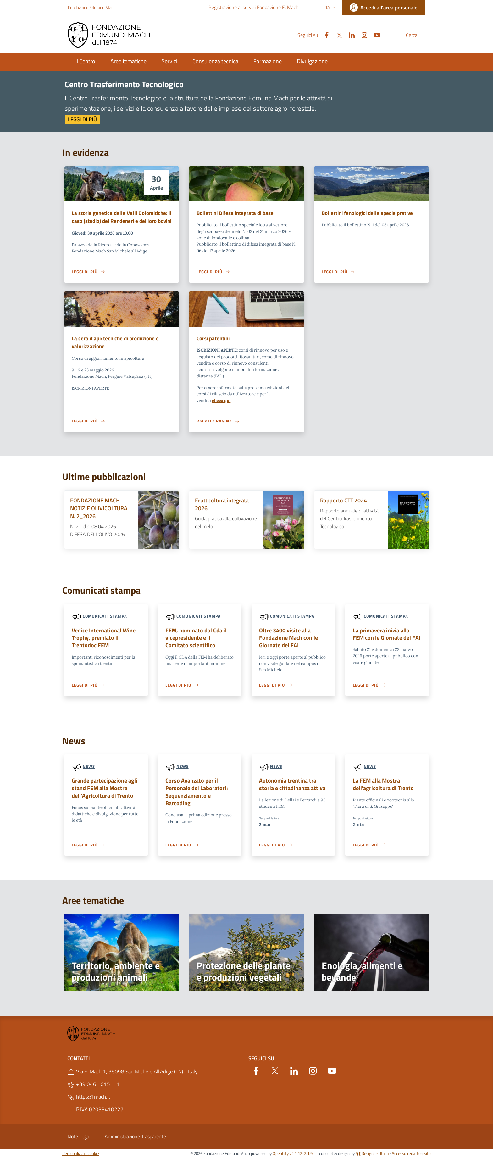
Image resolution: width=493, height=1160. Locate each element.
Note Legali (79, 1138)
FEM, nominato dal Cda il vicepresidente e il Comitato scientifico (197, 639)
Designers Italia (372, 1155)
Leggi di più (82, 119)
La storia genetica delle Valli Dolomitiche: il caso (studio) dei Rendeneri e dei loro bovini (121, 217)
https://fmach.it (88, 1099)
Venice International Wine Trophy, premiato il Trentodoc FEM (105, 639)
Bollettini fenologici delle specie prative (367, 213)
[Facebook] (311, 34)
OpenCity (281, 1155)
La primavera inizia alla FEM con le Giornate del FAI (385, 635)
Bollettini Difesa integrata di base (235, 213)
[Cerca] (417, 34)
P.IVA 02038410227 (95, 1111)
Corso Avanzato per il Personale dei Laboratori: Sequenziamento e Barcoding (198, 790)
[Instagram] (349, 34)
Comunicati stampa (105, 617)
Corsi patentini (213, 339)
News (89, 768)
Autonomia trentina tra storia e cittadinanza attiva (292, 786)
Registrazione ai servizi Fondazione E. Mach (253, 7)
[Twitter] (324, 34)
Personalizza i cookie (80, 1155)
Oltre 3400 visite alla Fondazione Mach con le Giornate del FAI (287, 639)
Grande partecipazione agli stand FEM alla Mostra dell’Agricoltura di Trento (102, 790)
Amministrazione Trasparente (135, 1138)
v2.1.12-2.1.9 (301, 1155)
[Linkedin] (336, 34)
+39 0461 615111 (93, 1086)
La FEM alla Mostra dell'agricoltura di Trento (381, 786)
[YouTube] (362, 34)
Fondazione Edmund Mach (91, 7)
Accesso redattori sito (411, 1155)
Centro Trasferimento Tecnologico (124, 84)
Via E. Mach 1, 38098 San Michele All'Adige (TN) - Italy (132, 1074)
